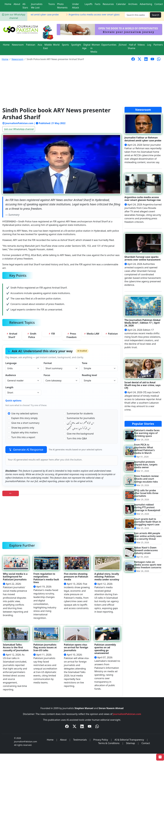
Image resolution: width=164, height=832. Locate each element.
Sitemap (130, 743)
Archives (132, 4)
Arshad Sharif (11, 335)
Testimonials (80, 739)
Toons (51, 4)
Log (149, 44)
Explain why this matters (24, 432)
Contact (158, 4)
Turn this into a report (23, 437)
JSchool (123, 44)
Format (48, 363)
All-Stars (25, 5)
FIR (51, 333)
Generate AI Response (26, 449)
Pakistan (30, 44)
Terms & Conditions (108, 743)
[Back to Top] (160, 757)
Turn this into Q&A (77, 438)
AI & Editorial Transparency (129, 739)
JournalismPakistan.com (127, 714)
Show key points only (22, 427)
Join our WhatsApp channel (19, 129)
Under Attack (75, 5)
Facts (97, 4)
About (17, 4)
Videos (141, 44)
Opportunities (108, 44)
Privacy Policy (100, 739)
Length (9, 387)
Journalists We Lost (36, 5)
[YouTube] (90, 727)
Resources (108, 4)
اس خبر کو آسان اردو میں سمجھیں (79, 429)
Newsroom (18, 44)
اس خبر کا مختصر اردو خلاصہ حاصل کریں (80, 423)
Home (8, 4)
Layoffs (88, 4)
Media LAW (91, 333)
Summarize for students (80, 413)
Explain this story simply (24, 418)
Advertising (146, 4)
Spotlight (76, 44)
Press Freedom (71, 335)
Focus (47, 375)
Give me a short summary (25, 422)
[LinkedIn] (82, 727)
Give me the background (80, 433)
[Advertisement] (82, 85)
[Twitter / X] (75, 727)
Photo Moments (62, 5)
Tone (84, 363)
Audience (10, 375)
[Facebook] (67, 727)
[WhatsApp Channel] (97, 727)
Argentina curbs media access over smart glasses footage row (106, 14)
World (56, 44)
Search (155, 15)
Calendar (121, 4)
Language (11, 363)
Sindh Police (31, 335)
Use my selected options (24, 413)
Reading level (89, 375)
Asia (40, 44)
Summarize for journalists (81, 418)
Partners (158, 44)
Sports (65, 44)
